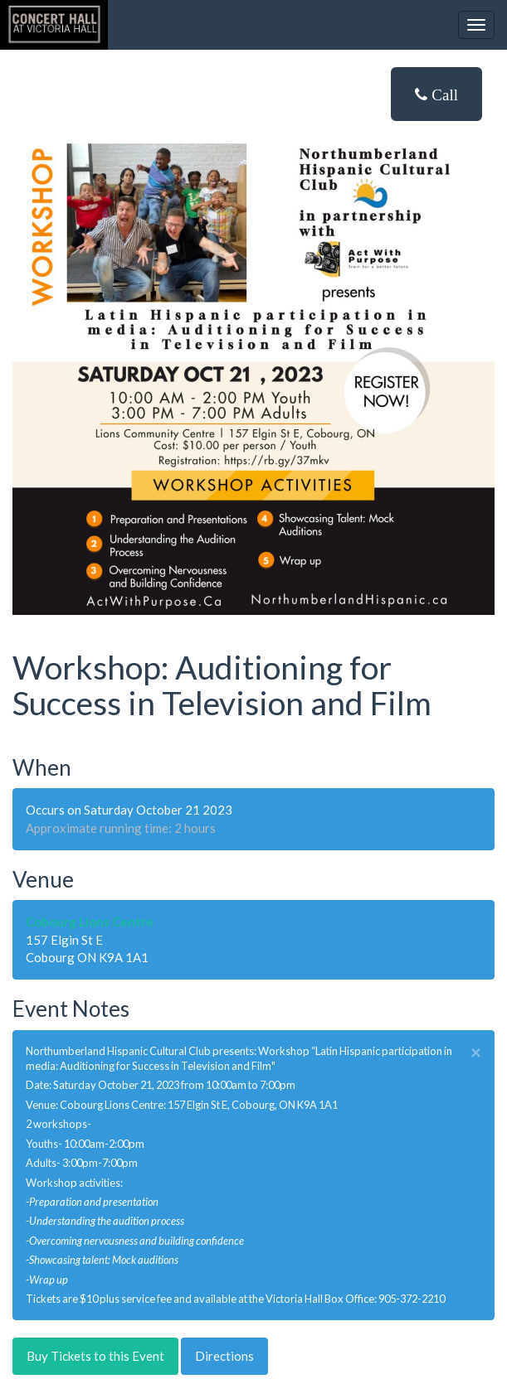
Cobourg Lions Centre (90, 921)
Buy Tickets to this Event (95, 1355)
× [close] (475, 1052)
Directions (224, 1355)
